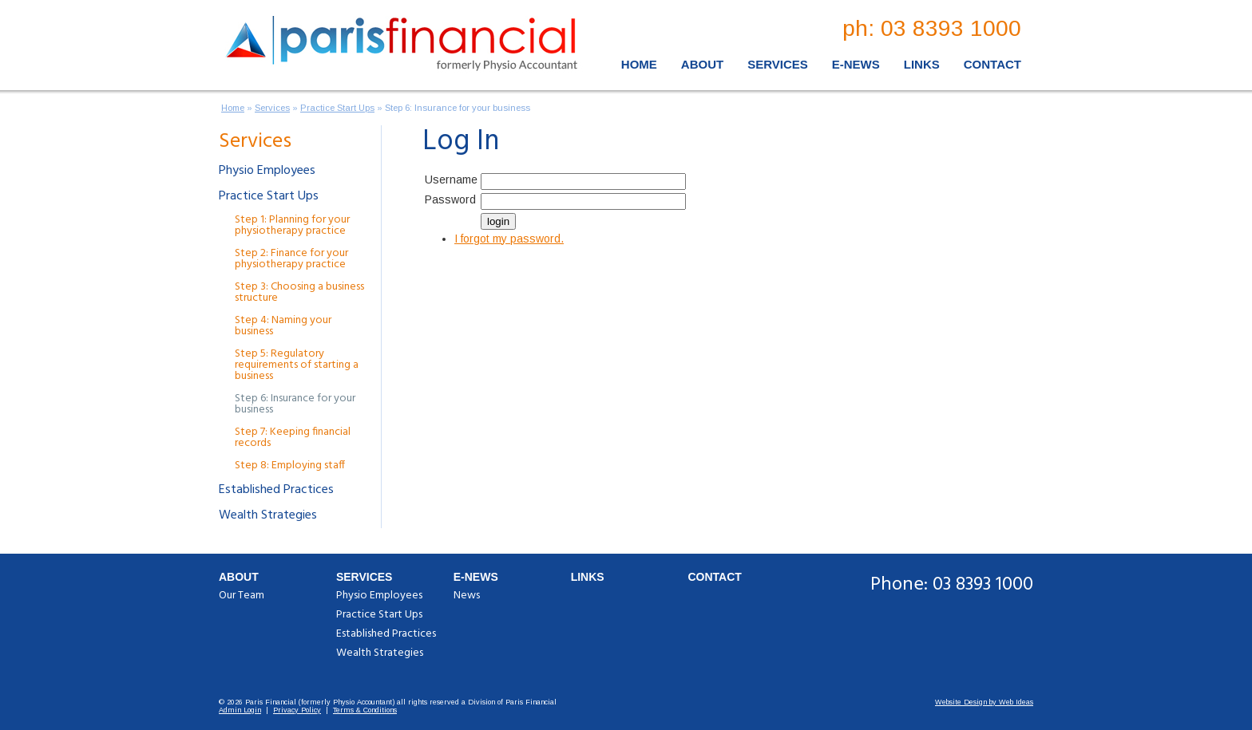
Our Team (241, 595)
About (702, 64)
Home (639, 64)
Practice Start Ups (337, 107)
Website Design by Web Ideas (984, 702)
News (467, 595)
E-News (856, 64)
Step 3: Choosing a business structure (299, 292)
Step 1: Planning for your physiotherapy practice (292, 225)
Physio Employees (267, 170)
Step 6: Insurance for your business (457, 107)
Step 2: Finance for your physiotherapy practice (291, 259)
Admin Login (240, 710)
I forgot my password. (509, 238)
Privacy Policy (297, 710)
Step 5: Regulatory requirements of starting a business (297, 365)
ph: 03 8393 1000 (931, 28)
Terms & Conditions (365, 710)
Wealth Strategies (268, 515)
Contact (992, 64)
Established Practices (276, 489)
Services (777, 64)
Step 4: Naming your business (283, 326)
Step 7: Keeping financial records (293, 437)
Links (922, 64)
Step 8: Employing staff (290, 465)
